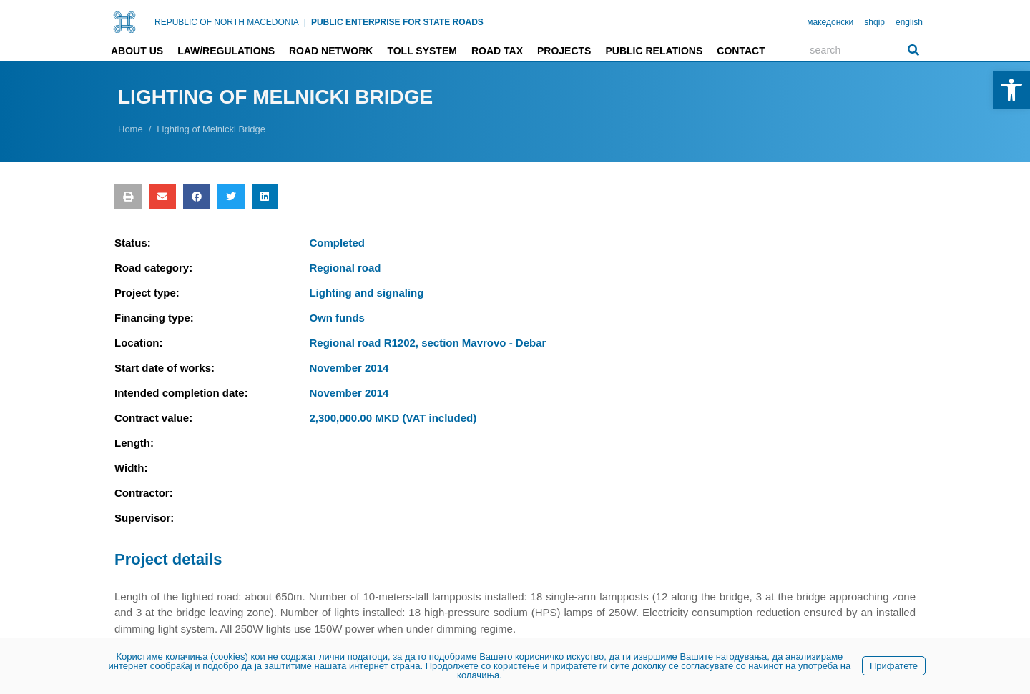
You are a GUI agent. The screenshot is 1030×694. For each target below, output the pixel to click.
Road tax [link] (497, 50)
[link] (1011, 90)
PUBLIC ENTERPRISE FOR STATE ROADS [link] (397, 22)
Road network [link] (331, 50)
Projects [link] (564, 50)
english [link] (909, 22)
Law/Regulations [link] (226, 50)
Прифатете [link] (894, 665)
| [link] (305, 22)
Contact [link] (741, 50)
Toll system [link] (422, 50)
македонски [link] (830, 22)
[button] (128, 196)
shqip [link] (874, 22)
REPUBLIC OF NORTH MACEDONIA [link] (226, 22)
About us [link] (137, 50)
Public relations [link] (653, 50)
